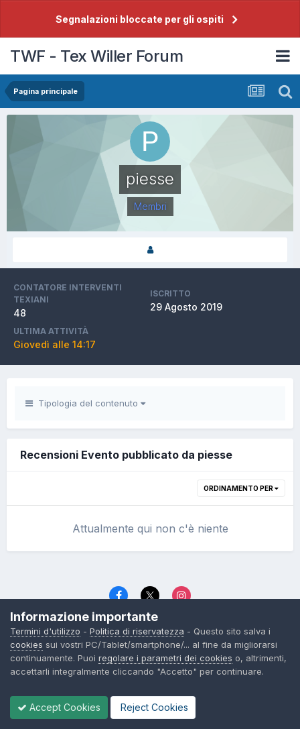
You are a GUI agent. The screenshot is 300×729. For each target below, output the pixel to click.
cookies (26, 644)
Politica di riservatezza (137, 631)
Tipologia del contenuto (85, 403)
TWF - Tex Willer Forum (96, 56)
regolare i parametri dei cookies (165, 658)
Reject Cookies (153, 707)
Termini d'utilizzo (45, 631)
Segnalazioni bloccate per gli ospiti (140, 19)
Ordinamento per (241, 488)
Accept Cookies (58, 707)
